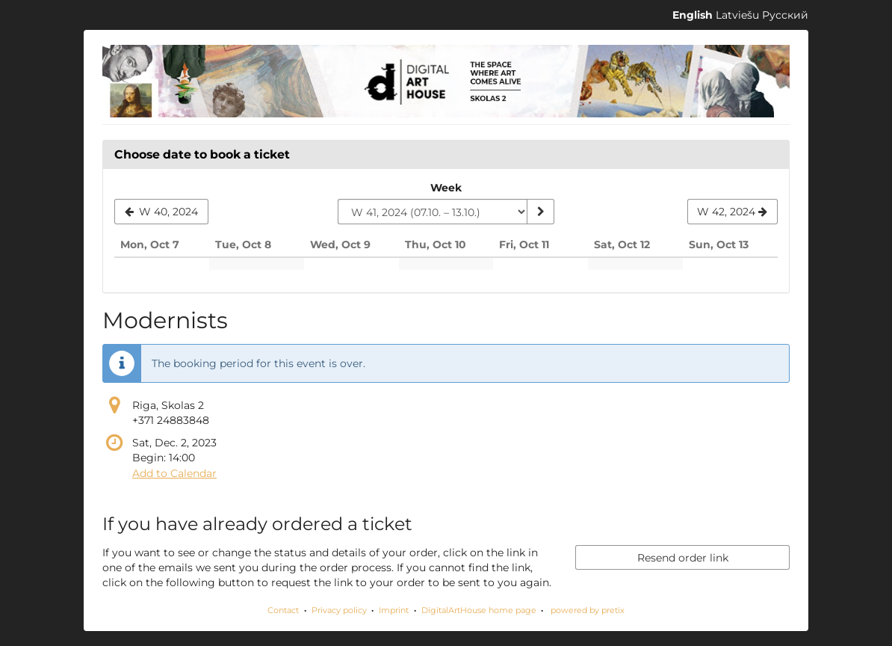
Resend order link (682, 558)
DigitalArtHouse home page (478, 610)
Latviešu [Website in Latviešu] (737, 15)
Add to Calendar (174, 473)
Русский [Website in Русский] (785, 15)
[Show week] (540, 211)
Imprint (394, 610)
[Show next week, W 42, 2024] (732, 211)
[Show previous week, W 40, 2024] (161, 211)
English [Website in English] (692, 15)
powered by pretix (588, 610)
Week (446, 187)
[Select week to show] (432, 211)
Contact (283, 610)
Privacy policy (339, 610)
